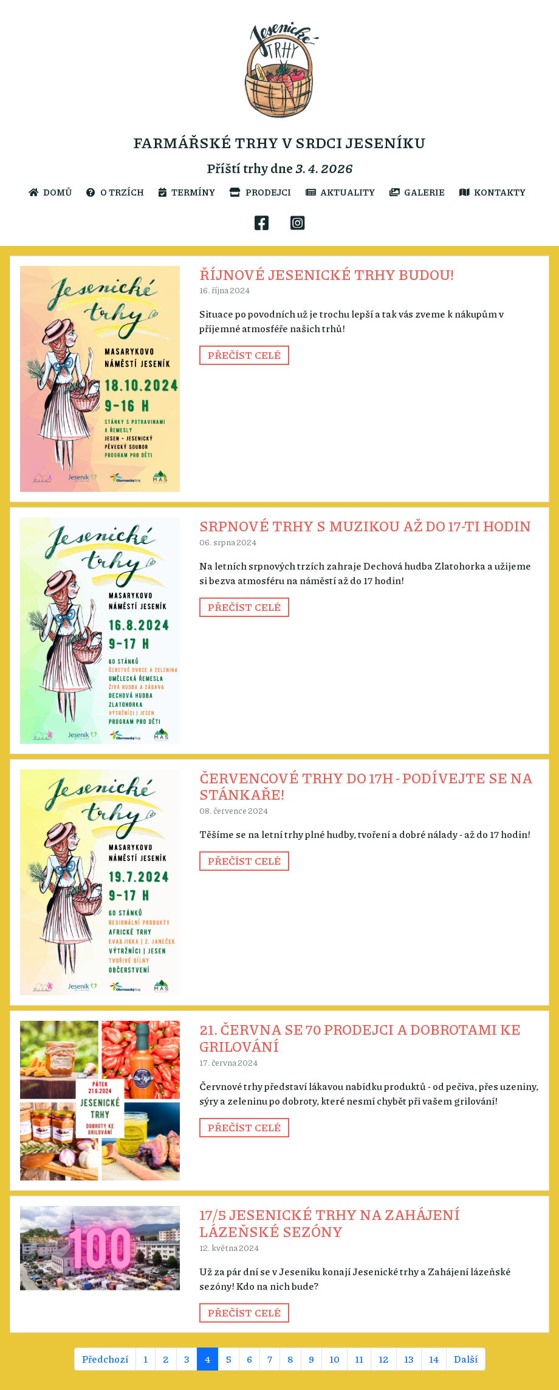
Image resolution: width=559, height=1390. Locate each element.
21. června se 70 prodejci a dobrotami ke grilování (360, 1037)
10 (334, 1359)
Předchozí (105, 1359)
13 (409, 1359)
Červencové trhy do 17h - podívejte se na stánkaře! (365, 786)
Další (466, 1359)
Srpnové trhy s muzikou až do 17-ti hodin (365, 526)
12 (384, 1359)
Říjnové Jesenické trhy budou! (326, 274)
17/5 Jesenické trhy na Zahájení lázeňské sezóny (329, 1222)
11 (359, 1359)
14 (434, 1359)
